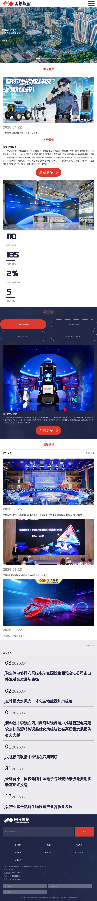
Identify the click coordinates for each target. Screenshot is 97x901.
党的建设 (18, 852)
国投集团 (7, 886)
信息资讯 (48, 852)
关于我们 (18, 845)
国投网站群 (54, 886)
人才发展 (18, 860)
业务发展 (48, 845)
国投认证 (7, 892)
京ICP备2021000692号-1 (67, 897)
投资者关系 (79, 852)
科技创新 (79, 845)
